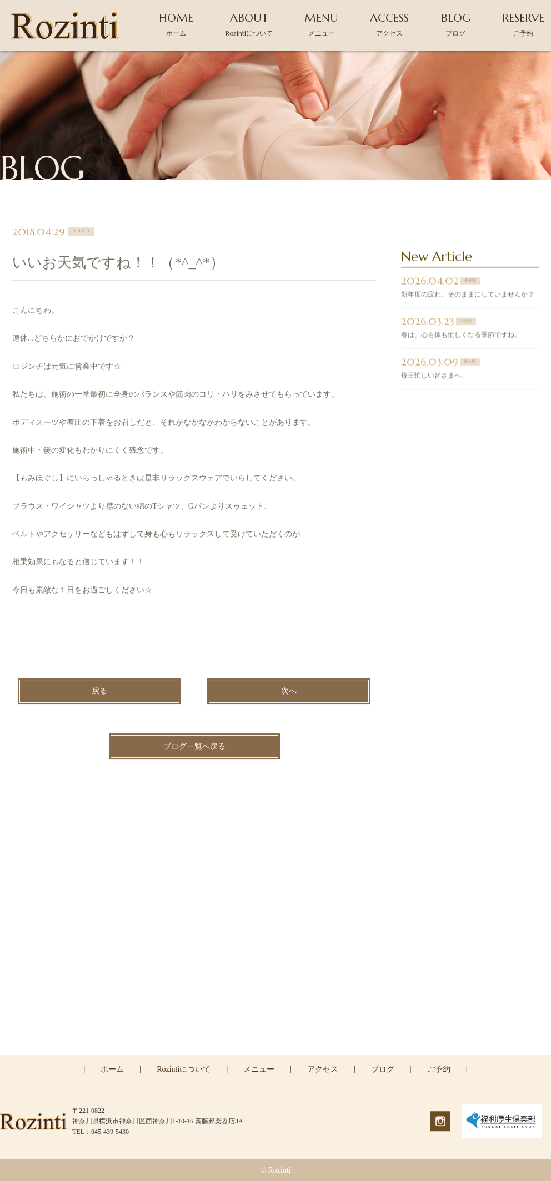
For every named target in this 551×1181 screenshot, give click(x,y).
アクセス (322, 1069)
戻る (99, 693)
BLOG (455, 24)
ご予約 (438, 1069)
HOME (176, 24)
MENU (321, 24)
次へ (289, 693)
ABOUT (249, 24)
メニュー (258, 1069)
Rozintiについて (184, 1069)
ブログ (382, 1069)
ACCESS (389, 24)
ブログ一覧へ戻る (194, 748)
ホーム (112, 1069)
